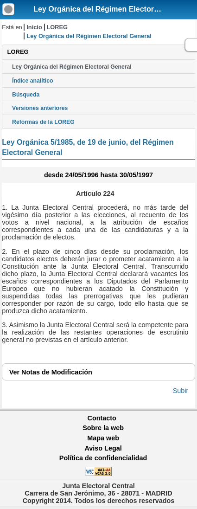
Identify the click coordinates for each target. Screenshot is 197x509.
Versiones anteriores (40, 108)
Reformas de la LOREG (43, 122)
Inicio (34, 27)
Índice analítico (32, 80)
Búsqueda (25, 94)
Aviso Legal (102, 448)
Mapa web (103, 438)
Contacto (102, 418)
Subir (181, 390)
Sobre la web (103, 428)
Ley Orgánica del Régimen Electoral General (111, 9)
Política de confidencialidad (103, 458)
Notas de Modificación (50, 372)
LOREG (57, 27)
